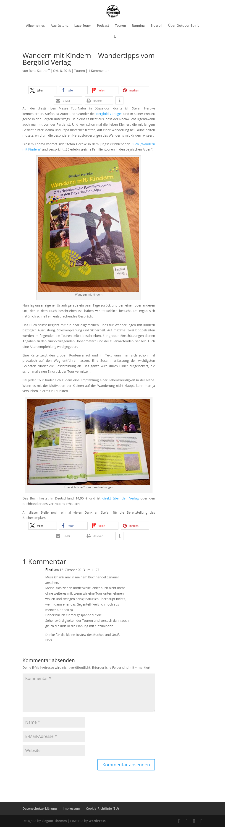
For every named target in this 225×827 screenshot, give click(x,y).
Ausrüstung (59, 26)
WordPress (97, 821)
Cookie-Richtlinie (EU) (102, 808)
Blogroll (156, 26)
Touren (120, 26)
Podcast (103, 26)
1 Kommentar (98, 70)
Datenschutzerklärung (40, 808)
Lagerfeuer (82, 26)
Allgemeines (35, 26)
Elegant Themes (54, 821)
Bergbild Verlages (109, 114)
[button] (42, 90)
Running (138, 26)
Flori (49, 569)
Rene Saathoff (39, 70)
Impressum (71, 808)
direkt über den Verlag (120, 498)
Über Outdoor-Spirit (183, 26)
